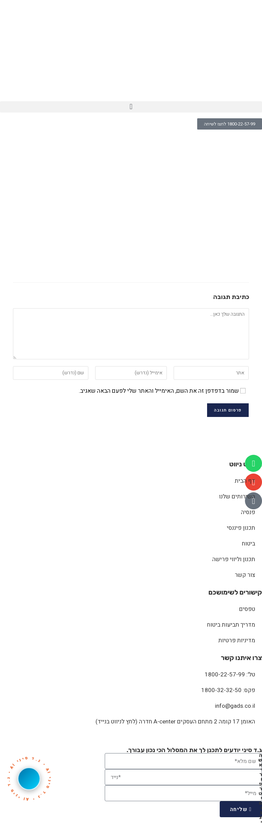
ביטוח (248, 543)
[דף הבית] (248, 144)
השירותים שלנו (237, 496)
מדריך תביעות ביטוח (231, 624)
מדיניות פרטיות (236, 640)
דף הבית (245, 481)
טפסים (247, 609)
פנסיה (248, 512)
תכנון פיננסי (241, 528)
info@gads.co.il (235, 706)
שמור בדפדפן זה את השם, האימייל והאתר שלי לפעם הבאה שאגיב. (159, 391)
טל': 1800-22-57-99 (230, 674)
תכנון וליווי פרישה (233, 559)
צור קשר (245, 575)
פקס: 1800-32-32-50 (228, 690)
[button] (131, 107)
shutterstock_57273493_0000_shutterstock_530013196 (166, 144)
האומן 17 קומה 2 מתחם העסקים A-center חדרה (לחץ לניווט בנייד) (175, 721)
